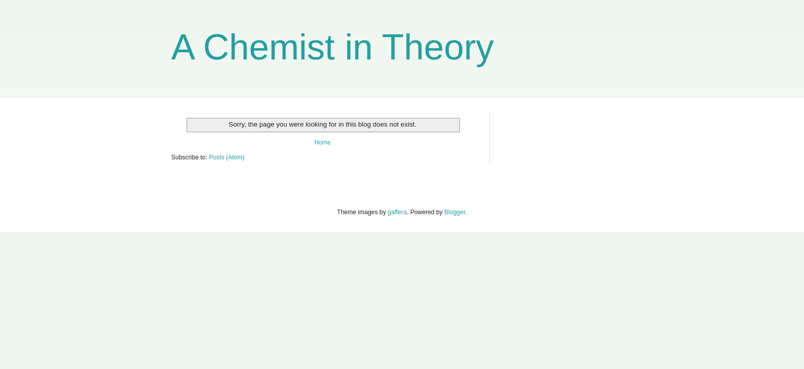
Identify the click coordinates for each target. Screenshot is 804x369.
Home (322, 142)
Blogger (455, 212)
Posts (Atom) (226, 157)
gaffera (397, 212)
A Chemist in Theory (332, 47)
